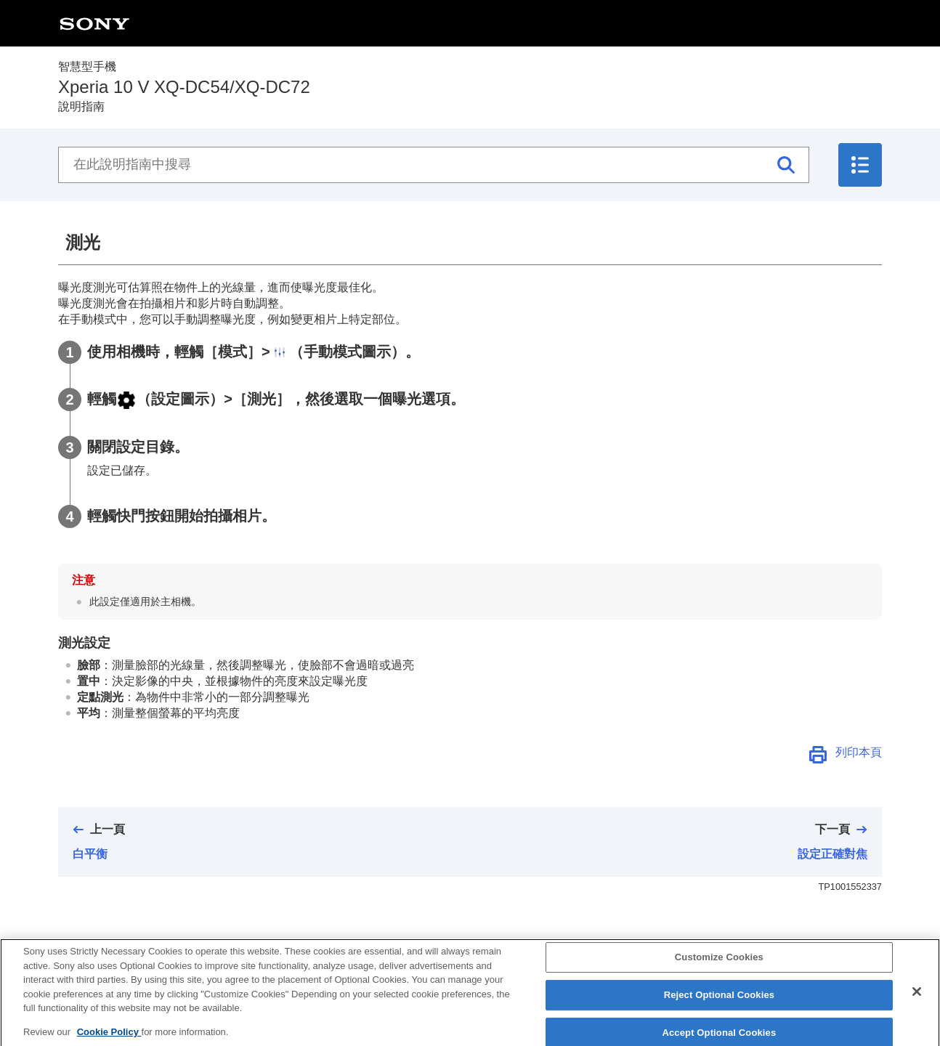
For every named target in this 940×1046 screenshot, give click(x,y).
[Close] (917, 1005)
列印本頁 (858, 752)
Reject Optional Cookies (719, 1007)
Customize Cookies (719, 970)
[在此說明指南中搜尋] (433, 165)
